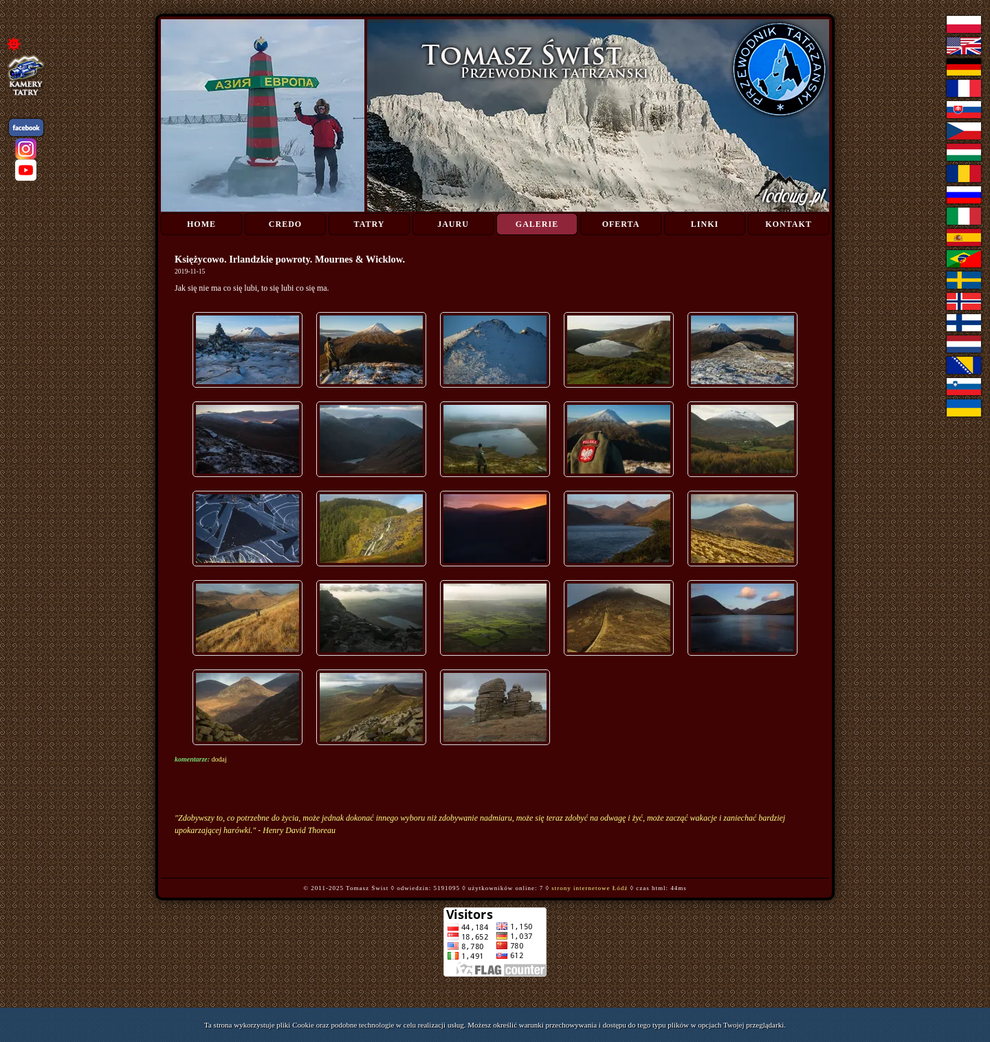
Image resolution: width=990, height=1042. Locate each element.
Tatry (369, 224)
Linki (704, 224)
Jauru (453, 224)
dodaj (219, 759)
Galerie (537, 224)
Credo (285, 224)
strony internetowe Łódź (589, 888)
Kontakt (788, 224)
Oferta (621, 224)
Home (201, 224)
